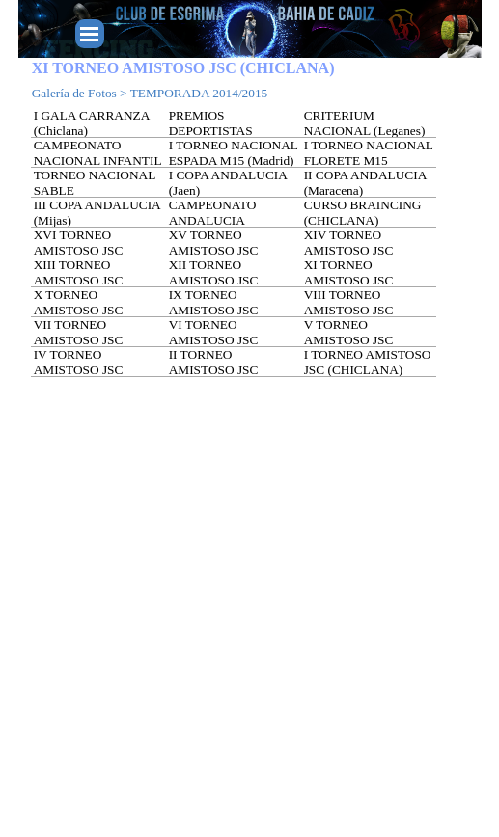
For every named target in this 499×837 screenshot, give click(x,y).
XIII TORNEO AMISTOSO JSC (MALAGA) (79, 280)
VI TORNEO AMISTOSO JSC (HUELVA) (214, 340)
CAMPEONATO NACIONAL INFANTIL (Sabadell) (97, 160)
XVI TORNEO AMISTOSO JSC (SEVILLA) (79, 250)
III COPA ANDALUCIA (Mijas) (97, 213)
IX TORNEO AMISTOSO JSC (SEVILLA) (214, 310)
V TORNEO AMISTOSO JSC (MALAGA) (349, 340)
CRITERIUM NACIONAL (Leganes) (365, 123)
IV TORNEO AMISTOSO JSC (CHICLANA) (79, 369)
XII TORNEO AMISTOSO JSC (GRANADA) (214, 280)
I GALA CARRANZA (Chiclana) (92, 123)
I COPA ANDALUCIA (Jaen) (228, 183)
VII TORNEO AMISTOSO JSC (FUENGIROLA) (79, 340)
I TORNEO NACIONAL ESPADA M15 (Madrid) (233, 153)
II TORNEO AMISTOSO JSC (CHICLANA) (214, 369)
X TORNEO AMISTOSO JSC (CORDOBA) (79, 310)
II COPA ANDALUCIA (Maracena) (365, 183)
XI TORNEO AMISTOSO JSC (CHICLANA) (349, 280)
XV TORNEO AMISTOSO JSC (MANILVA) (214, 250)
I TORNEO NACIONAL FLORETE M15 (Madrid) (368, 160)
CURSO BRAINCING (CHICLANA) (363, 213)
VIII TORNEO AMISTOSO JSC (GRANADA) (349, 310)
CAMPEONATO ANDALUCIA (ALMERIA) (213, 220)
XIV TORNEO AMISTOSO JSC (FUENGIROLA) (349, 250)
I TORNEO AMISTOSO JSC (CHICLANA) (367, 362)
